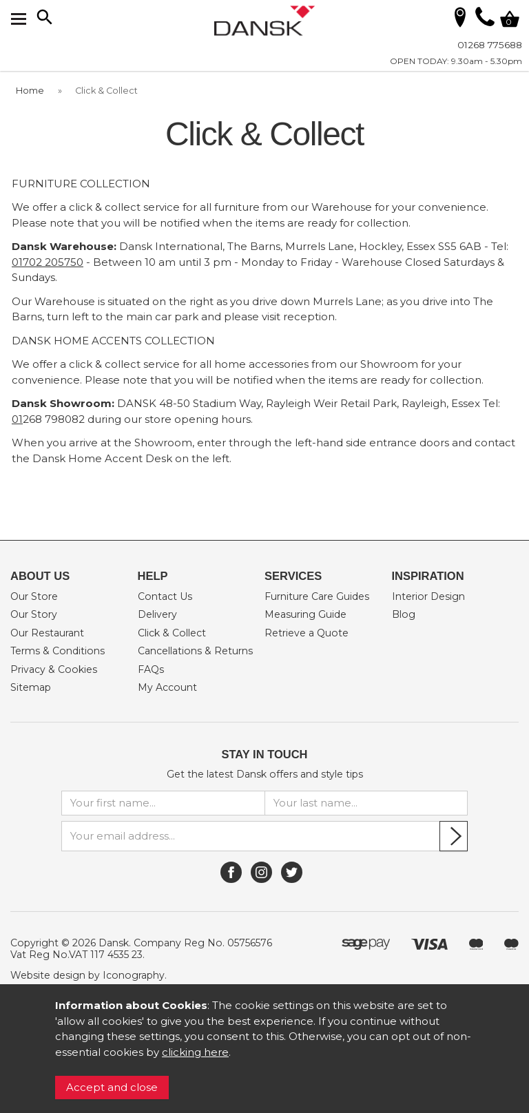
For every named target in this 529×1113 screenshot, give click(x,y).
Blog (403, 614)
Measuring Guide (305, 614)
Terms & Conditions (57, 650)
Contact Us (165, 596)
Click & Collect (172, 632)
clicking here (195, 1052)
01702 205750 (47, 262)
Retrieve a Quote (306, 632)
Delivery (157, 614)
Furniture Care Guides (316, 596)
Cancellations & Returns (195, 650)
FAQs (151, 669)
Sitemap (30, 687)
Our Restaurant (47, 632)
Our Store (34, 596)
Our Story (33, 614)
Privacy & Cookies (53, 669)
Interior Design (428, 596)
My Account (167, 687)
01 (17, 419)
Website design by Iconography (87, 975)
